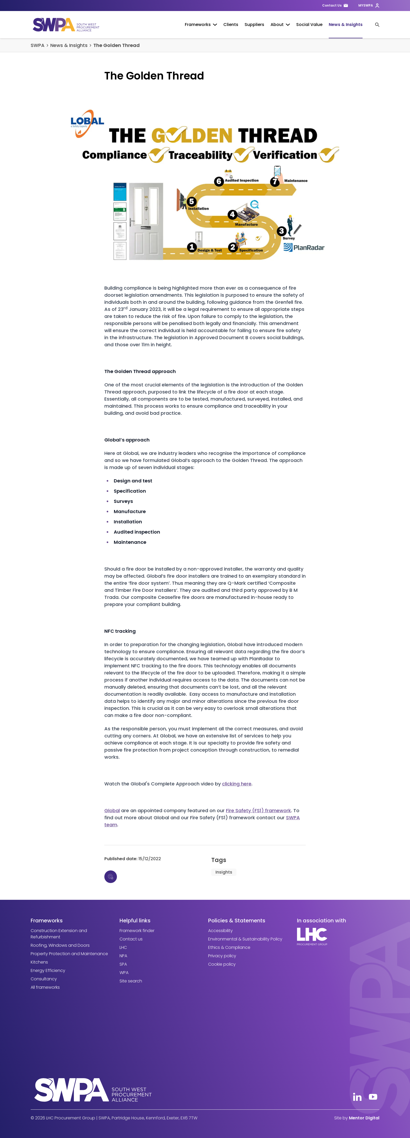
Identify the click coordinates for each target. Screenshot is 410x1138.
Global (112, 810)
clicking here (236, 783)
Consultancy (44, 979)
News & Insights (346, 25)
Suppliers (254, 25)
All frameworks (45, 987)
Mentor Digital (364, 1118)
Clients (230, 25)
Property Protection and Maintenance (69, 954)
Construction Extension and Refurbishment (59, 934)
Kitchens (39, 962)
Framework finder (137, 931)
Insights (223, 872)
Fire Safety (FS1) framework (258, 810)
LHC (123, 947)
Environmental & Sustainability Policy (245, 939)
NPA (123, 956)
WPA (124, 973)
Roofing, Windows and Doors (60, 945)
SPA (123, 964)
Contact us (131, 939)
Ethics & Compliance (229, 947)
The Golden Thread (116, 45)
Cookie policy (222, 964)
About (280, 25)
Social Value (309, 25)
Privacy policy (222, 956)
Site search (131, 981)
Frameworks (201, 25)
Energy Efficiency (48, 970)
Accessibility (220, 931)
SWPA (38, 45)
